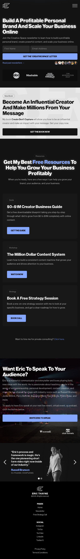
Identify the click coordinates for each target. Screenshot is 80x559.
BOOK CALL (16, 318)
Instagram (40, 526)
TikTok (40, 529)
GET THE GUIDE (18, 230)
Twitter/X (40, 540)
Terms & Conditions (40, 552)
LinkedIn (40, 537)
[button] (5, 462)
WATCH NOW (17, 274)
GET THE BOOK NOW (40, 132)
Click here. (59, 339)
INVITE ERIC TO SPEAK (40, 418)
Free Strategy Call (40, 514)
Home (40, 507)
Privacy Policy (40, 549)
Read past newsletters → (13, 63)
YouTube (40, 533)
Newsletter (40, 511)
